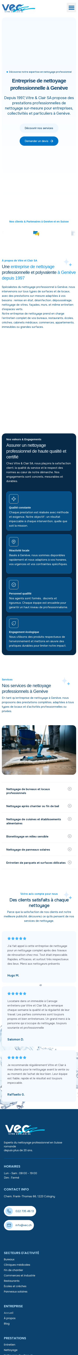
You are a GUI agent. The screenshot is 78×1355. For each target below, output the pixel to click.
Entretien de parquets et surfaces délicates (36, 863)
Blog (6, 1323)
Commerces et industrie (19, 1275)
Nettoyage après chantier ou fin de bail (33, 806)
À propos (10, 1318)
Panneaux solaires (15, 1291)
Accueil (8, 1313)
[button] (71, 7)
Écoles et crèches (15, 1286)
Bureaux (9, 1259)
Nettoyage (10, 1350)
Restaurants (11, 1281)
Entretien (9, 1344)
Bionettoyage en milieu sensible (27, 836)
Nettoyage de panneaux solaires (28, 849)
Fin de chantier (13, 1270)
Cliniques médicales (17, 1265)
